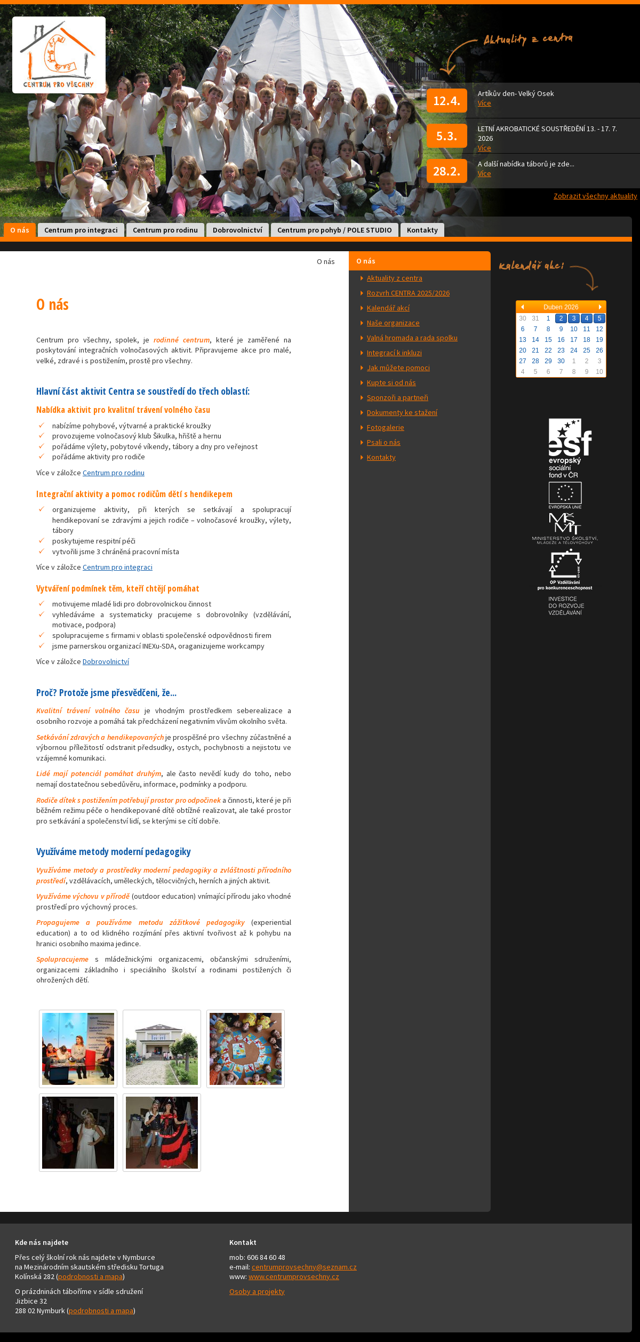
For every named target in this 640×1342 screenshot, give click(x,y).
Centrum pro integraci (81, 230)
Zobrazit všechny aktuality (595, 196)
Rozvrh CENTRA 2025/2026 (408, 293)
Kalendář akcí (388, 308)
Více (484, 103)
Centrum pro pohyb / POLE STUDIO (334, 230)
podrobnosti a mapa (90, 1276)
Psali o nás (384, 442)
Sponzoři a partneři (397, 397)
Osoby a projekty (257, 1291)
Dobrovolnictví (237, 230)
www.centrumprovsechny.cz (294, 1276)
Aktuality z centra (394, 278)
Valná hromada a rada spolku (412, 337)
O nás (19, 230)
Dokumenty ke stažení (402, 412)
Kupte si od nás (391, 382)
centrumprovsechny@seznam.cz (304, 1267)
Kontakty (422, 230)
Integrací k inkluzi (394, 352)
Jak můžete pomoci (398, 367)
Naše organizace (393, 322)
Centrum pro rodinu (165, 230)
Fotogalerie (385, 427)
